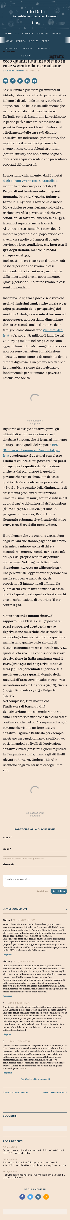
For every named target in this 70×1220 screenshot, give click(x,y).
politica (21, 41)
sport (45, 41)
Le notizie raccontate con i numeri (35, 16)
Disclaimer (42, 891)
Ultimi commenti (35, 909)
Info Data (35, 11)
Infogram (35, 423)
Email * (7, 849)
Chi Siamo (27, 48)
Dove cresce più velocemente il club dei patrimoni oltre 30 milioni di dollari (33, 1152)
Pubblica (59, 891)
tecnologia (11, 48)
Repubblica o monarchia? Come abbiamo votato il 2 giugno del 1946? (34, 1176)
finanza (56, 33)
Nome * (7, 837)
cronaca (27, 33)
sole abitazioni (35, 420)
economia (42, 33)
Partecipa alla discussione (35, 829)
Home (8, 33)
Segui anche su (35, 1189)
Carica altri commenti (35, 1079)
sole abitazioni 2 (35, 812)
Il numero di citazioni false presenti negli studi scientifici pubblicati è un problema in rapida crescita (34, 1164)
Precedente (15, 1092)
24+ (17, 33)
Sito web (8, 864)
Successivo (55, 1092)
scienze (33, 41)
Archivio (42, 48)
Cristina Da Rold (13, 70)
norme (9, 41)
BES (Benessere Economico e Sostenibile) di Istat (31, 450)
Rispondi (8, 954)
